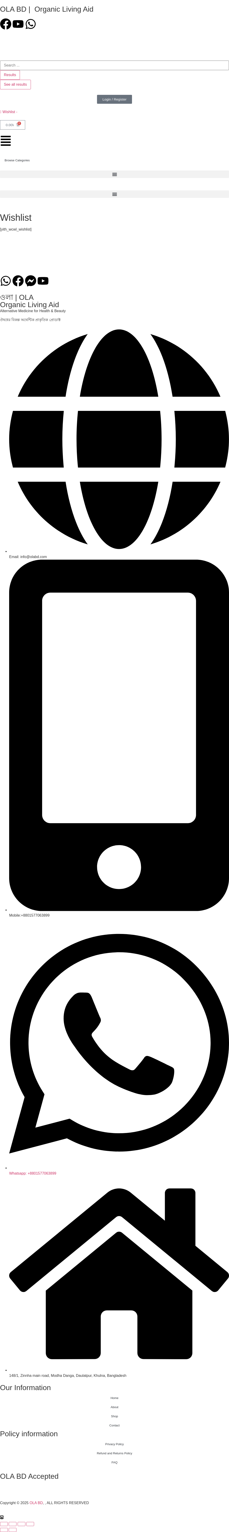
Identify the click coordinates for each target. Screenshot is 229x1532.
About (115, 1407)
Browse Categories (17, 160)
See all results (15, 84)
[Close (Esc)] (30, 1524)
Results (10, 75)
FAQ (114, 1462)
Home (114, 1398)
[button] (114, 174)
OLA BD (36, 1503)
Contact (114, 1425)
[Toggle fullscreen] (12, 1524)
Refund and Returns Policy (114, 1453)
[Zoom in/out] (4, 1524)
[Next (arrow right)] (12, 1530)
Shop (114, 1416)
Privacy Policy (114, 1444)
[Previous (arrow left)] (4, 1530)
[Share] (21, 1524)
